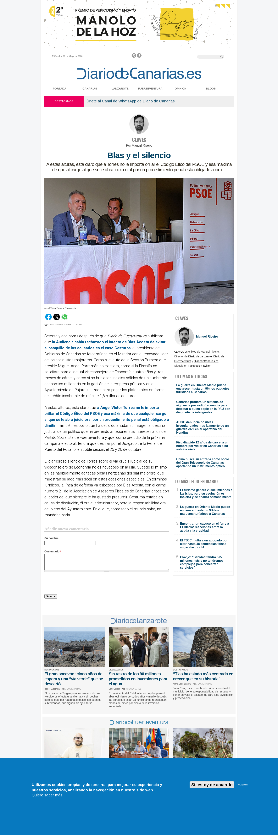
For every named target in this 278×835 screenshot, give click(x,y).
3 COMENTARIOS (73, 689)
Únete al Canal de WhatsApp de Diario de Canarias (130, 101)
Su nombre (51, 538)
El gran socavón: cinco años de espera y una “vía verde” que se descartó (73, 678)
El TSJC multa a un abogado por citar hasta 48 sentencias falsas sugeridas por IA (204, 544)
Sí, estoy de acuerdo (212, 784)
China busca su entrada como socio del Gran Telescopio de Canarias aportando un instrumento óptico (202, 463)
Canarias (89, 88)
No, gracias (243, 785)
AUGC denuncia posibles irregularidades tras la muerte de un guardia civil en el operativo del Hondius (202, 427)
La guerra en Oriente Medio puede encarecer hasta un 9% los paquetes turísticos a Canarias (203, 388)
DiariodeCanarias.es (206, 361)
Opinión (180, 88)
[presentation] (73, 583)
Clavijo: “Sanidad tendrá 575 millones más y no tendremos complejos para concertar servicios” (202, 562)
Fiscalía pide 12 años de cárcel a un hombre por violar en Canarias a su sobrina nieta (202, 446)
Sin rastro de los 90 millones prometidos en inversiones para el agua (138, 678)
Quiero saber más (47, 795)
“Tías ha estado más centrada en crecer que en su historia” (203, 676)
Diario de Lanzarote (200, 356)
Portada (59, 88)
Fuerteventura (150, 88)
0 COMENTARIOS (55, 325)
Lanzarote (120, 88)
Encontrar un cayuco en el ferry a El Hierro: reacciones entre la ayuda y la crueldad (204, 527)
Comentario (52, 551)
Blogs (211, 88)
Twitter (207, 365)
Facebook (194, 365)
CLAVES (139, 139)
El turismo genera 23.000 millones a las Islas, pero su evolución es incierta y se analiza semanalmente (206, 493)
